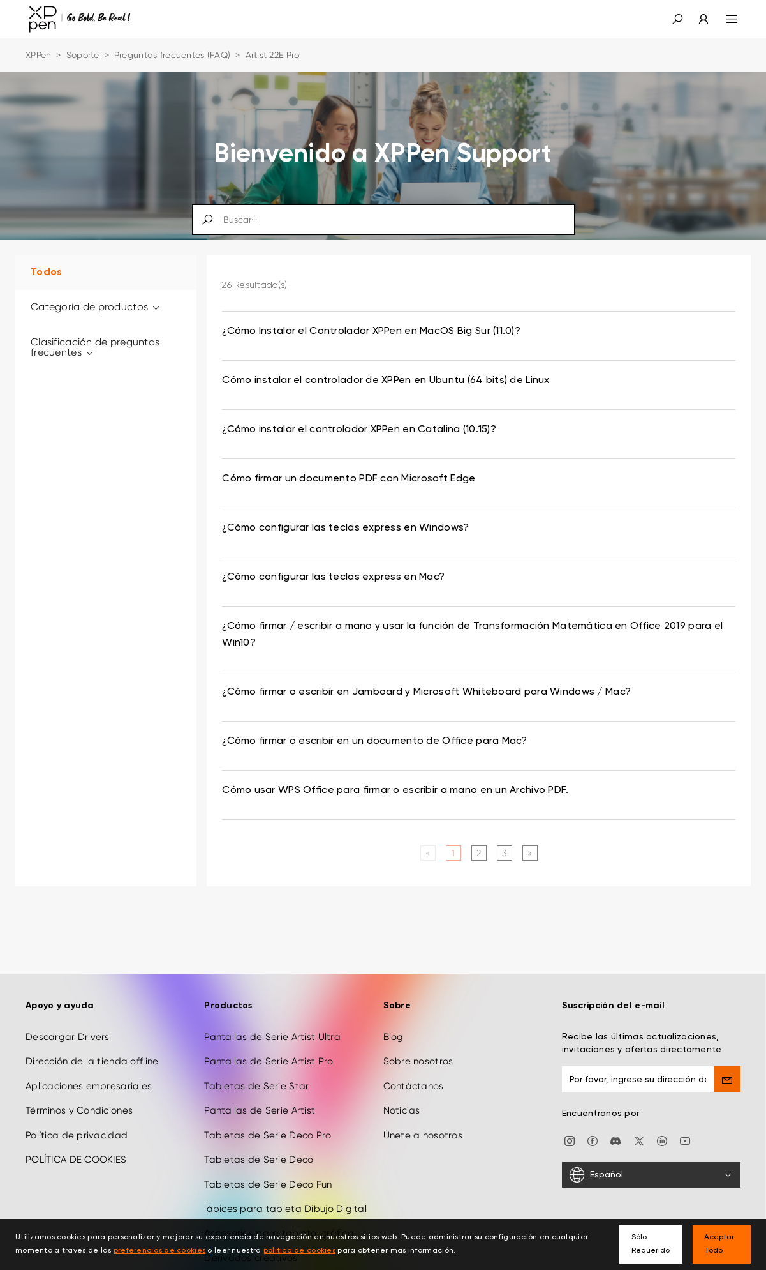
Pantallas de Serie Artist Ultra (272, 1035)
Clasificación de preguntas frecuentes (95, 347)
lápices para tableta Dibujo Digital (285, 1207)
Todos (46, 273)
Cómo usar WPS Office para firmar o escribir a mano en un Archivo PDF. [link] (395, 790)
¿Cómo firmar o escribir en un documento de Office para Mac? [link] (374, 741)
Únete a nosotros (422, 1133)
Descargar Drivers (68, 1035)
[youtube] (685, 1138)
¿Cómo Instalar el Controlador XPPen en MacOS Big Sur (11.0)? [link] (371, 331)
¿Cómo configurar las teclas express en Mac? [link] (333, 577)
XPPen (38, 55)
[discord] (615, 1138)
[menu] (724, 19)
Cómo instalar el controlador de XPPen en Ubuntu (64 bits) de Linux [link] (385, 380)
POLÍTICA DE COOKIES (76, 1157)
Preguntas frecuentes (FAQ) (172, 55)
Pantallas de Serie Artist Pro (268, 1059)
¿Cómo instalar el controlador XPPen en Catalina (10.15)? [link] (359, 430)
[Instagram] (569, 1138)
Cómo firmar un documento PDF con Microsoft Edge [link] (348, 479)
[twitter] (639, 1138)
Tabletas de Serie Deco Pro (267, 1133)
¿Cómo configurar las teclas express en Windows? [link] (345, 528)
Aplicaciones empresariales (89, 1084)
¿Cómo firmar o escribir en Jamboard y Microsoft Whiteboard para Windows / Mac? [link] (426, 692)
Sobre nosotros (418, 1059)
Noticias (401, 1108)
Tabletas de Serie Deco (258, 1157)
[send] (727, 1077)
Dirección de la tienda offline (92, 1059)
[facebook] (592, 1138)
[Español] (651, 1173)
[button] (677, 19)
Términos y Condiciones (79, 1108)
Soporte (82, 55)
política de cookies (299, 1251)
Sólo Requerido (650, 1244)
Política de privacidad (77, 1133)
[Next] (529, 853)
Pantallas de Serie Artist (259, 1108)
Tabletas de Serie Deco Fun (268, 1182)
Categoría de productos (96, 307)
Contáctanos (413, 1084)
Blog (393, 1035)
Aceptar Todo (719, 1244)
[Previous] (427, 853)
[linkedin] (662, 1138)
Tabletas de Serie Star (256, 1084)
